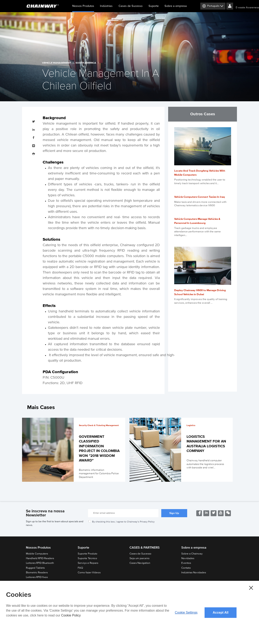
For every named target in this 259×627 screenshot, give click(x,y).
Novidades (187, 558)
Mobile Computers (37, 553)
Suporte (154, 5)
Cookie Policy (71, 615)
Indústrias (106, 5)
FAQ (80, 567)
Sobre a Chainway (192, 553)
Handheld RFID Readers (40, 558)
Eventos (186, 563)
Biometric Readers (37, 572)
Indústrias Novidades (193, 572)
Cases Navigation (140, 563)
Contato (186, 567)
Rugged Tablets (35, 567)
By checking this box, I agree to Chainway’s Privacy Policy (123, 521)
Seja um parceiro (140, 558)
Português (213, 5)
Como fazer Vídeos (89, 572)
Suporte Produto (87, 553)
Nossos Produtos (83, 8)
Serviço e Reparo (88, 563)
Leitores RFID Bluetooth (40, 563)
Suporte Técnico (87, 558)
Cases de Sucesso (130, 5)
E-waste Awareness (247, 7)
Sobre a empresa (176, 5)
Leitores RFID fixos (37, 577)
